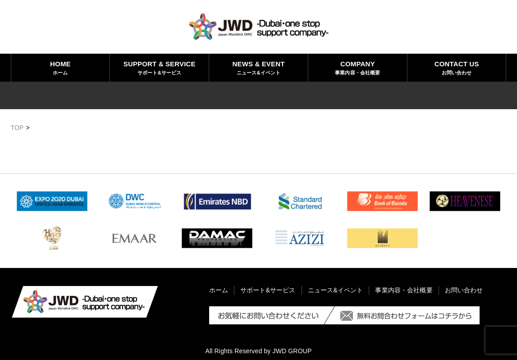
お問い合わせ (456, 67)
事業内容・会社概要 (357, 67)
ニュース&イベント (258, 67)
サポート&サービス (159, 67)
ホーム (60, 67)
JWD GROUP (292, 351)
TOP (17, 127)
